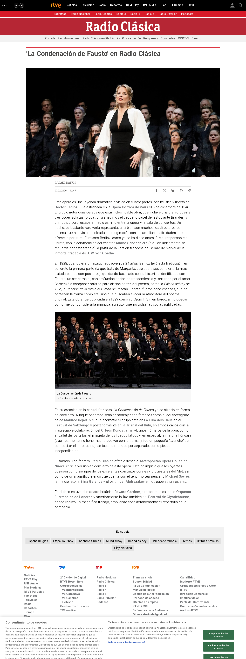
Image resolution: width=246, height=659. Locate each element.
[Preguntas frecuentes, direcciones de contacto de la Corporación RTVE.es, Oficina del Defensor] (186, 632)
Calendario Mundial (164, 541)
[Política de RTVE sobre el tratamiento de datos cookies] (78, 632)
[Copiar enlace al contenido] (189, 190)
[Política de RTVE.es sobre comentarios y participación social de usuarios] (208, 632)
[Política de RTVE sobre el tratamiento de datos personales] (51, 632)
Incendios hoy (137, 541)
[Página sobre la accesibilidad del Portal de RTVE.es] (155, 632)
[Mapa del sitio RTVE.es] (171, 632)
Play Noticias (123, 548)
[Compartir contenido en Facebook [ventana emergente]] (156, 190)
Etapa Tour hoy (63, 541)
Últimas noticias (208, 541)
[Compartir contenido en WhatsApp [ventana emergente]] (181, 190)
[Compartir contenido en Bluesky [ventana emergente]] (173, 190)
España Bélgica (38, 541)
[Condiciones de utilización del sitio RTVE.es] (29, 632)
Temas (187, 541)
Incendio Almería (89, 541)
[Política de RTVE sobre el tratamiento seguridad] (132, 632)
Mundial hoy (114, 541)
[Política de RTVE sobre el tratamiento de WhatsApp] (104, 632)
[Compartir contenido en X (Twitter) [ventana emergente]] (165, 190)
